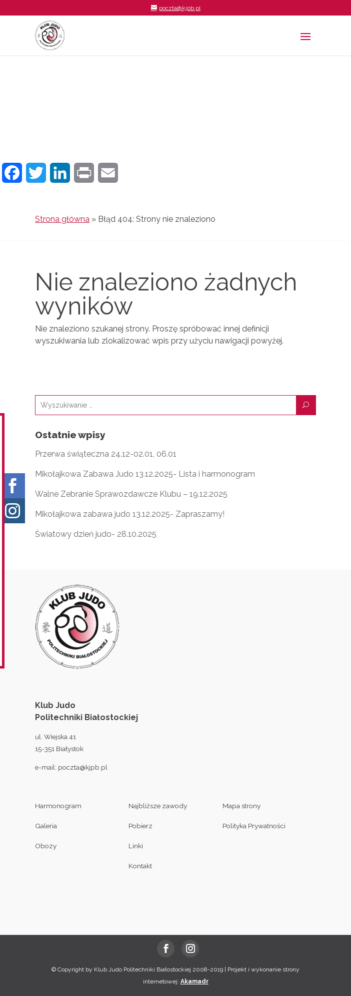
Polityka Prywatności (254, 826)
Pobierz (140, 826)
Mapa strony (241, 806)
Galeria (46, 826)
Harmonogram (58, 806)
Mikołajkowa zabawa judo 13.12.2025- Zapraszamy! (129, 514)
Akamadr (194, 981)
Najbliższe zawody (157, 806)
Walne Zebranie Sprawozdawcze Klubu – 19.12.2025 (131, 494)
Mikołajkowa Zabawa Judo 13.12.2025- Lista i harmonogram (145, 474)
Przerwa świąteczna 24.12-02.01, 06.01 (105, 454)
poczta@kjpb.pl (83, 767)
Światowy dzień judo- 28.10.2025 (95, 534)
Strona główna (62, 219)
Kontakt (140, 866)
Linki (135, 846)
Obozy (45, 846)
